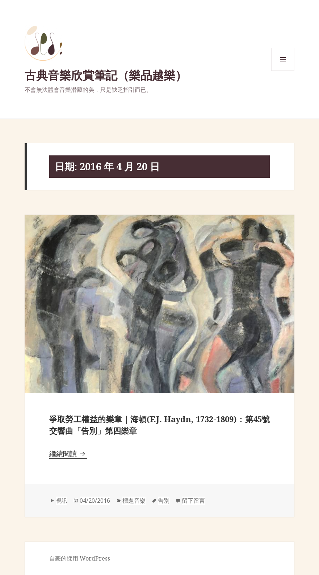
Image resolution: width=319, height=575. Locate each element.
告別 (163, 501)
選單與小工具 (282, 70)
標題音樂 (134, 501)
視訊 (61, 501)
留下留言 (193, 501)
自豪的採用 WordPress (79, 558)
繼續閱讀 (68, 453)
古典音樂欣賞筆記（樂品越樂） (106, 75)
